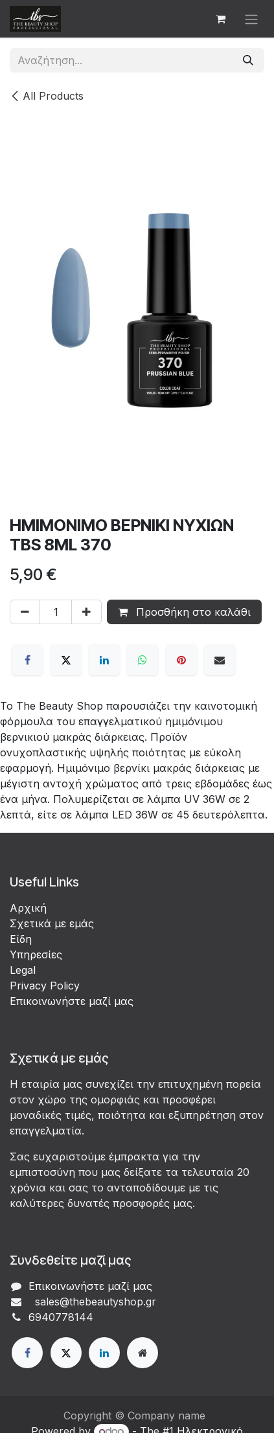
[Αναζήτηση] (248, 60)
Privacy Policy (45, 985)
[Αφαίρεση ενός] (25, 612)
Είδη (21, 938)
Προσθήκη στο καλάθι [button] (184, 611)
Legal (23, 970)
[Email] (219, 659)
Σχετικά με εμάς (52, 923)
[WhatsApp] (142, 659)
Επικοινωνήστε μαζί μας (71, 1001)
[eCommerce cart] (220, 19)
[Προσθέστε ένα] (86, 612)
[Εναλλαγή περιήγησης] (251, 18)
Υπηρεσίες (36, 954)
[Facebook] (27, 659)
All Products (47, 95)
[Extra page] (142, 1352)
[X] (66, 659)
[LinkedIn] (104, 659)
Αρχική (28, 907)
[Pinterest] (181, 659)
